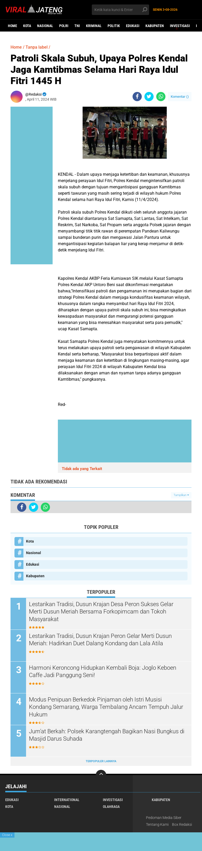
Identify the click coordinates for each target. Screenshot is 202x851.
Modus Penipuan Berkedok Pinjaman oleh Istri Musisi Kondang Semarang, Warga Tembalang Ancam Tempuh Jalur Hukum (106, 707)
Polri (63, 26)
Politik (114, 26)
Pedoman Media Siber (163, 818)
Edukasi (132, 26)
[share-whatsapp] (160, 96)
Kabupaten (154, 26)
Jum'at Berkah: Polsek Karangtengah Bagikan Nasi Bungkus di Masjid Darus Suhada (106, 735)
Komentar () (180, 97)
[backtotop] (101, 775)
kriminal (94, 26)
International (66, 800)
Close (7, 835)
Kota (27, 26)
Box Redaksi (182, 824)
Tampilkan (181, 495)
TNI (77, 26)
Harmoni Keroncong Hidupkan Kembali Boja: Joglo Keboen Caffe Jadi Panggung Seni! (102, 671)
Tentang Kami (157, 824)
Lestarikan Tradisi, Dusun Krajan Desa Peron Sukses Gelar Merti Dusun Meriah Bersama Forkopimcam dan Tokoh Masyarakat (101, 611)
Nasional (45, 26)
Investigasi (180, 26)
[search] (120, 9)
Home (12, 26)
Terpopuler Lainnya (101, 761)
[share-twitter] (149, 96)
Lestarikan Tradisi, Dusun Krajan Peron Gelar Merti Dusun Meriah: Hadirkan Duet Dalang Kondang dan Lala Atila (100, 640)
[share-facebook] (137, 96)
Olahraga (111, 806)
